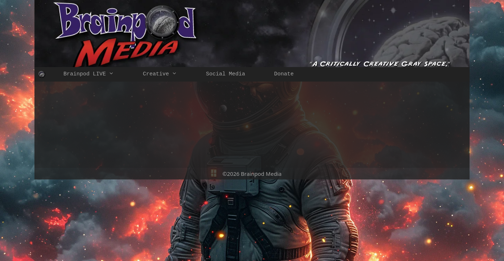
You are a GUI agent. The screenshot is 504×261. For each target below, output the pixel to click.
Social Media (225, 74)
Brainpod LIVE (95, 74)
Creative (167, 74)
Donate (284, 74)
